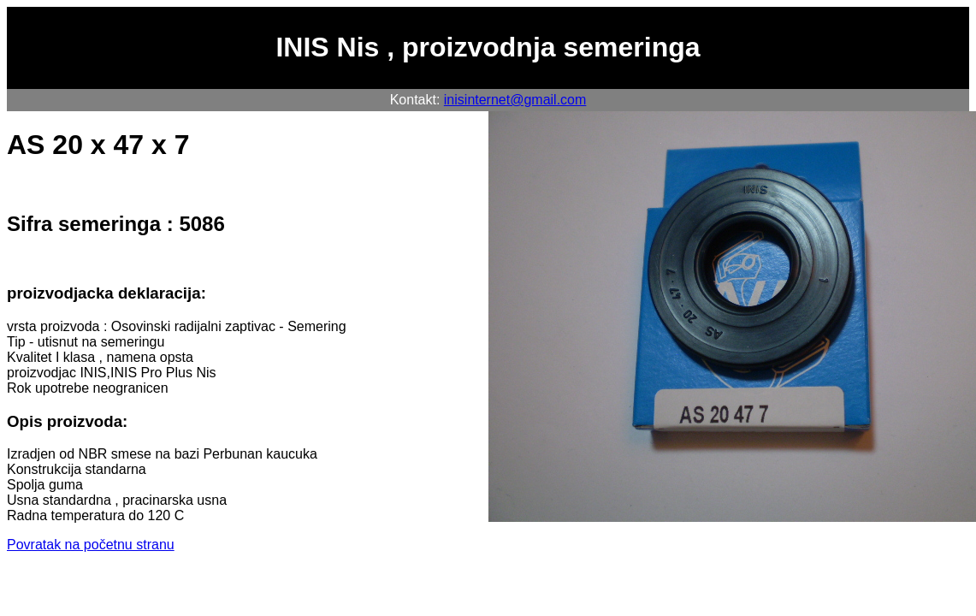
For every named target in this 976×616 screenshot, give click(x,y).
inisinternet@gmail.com (515, 99)
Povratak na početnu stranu (90, 544)
